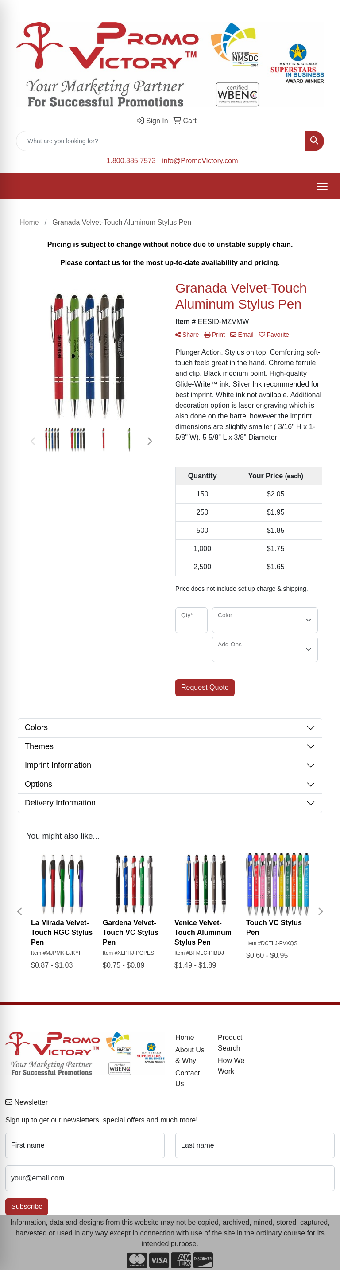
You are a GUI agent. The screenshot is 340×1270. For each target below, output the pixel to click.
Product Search (230, 1043)
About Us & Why (190, 1055)
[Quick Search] (160, 141)
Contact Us (187, 1078)
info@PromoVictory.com (200, 160)
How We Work (231, 1066)
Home (184, 1037)
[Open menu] (322, 186)
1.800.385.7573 (131, 160)
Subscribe (26, 1206)
